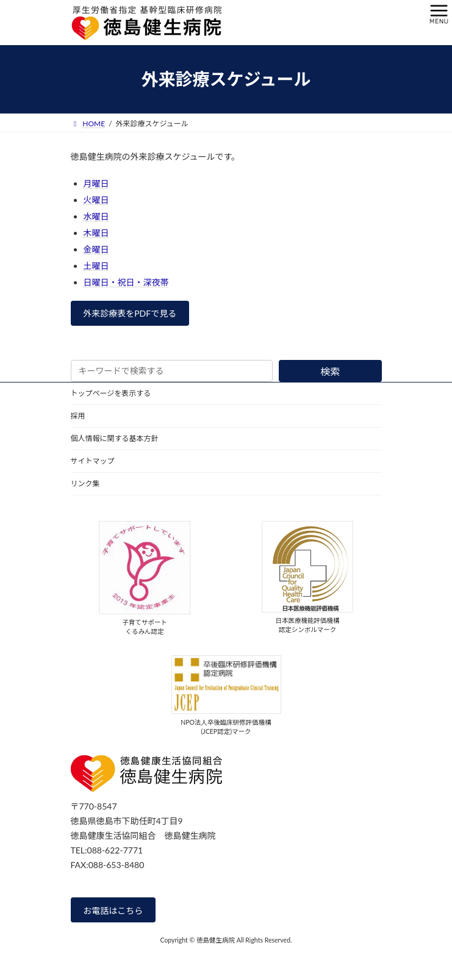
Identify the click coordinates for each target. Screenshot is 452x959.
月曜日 (96, 183)
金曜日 (96, 249)
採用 (78, 415)
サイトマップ (93, 460)
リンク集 (85, 483)
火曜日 (96, 200)
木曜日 (96, 233)
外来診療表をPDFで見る (129, 313)
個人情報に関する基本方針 (115, 438)
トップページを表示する (111, 393)
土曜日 (96, 265)
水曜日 (96, 216)
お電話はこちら (113, 910)
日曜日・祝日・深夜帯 (126, 282)
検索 (330, 371)
